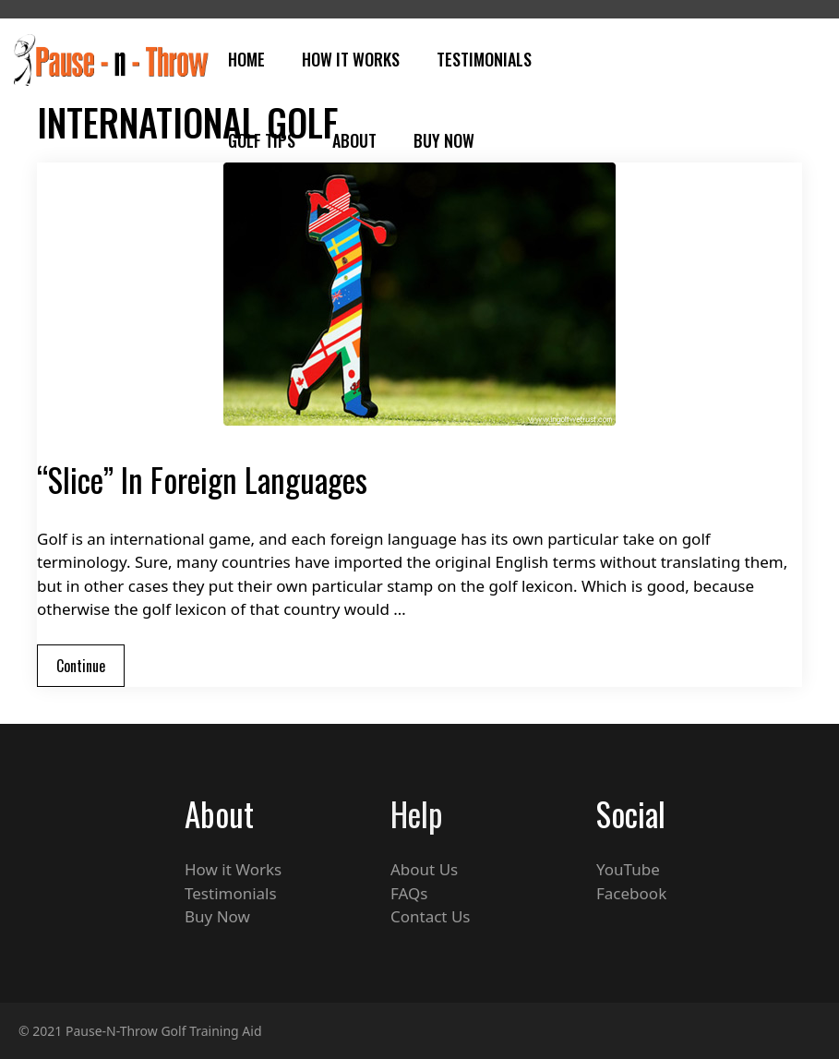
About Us (424, 869)
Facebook (631, 893)
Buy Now (444, 140)
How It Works (351, 59)
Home (246, 59)
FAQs (408, 893)
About (354, 140)
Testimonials (484, 59)
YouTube (628, 869)
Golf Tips (261, 140)
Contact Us (430, 916)
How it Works (233, 869)
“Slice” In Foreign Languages (202, 479)
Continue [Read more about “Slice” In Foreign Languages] (80, 666)
